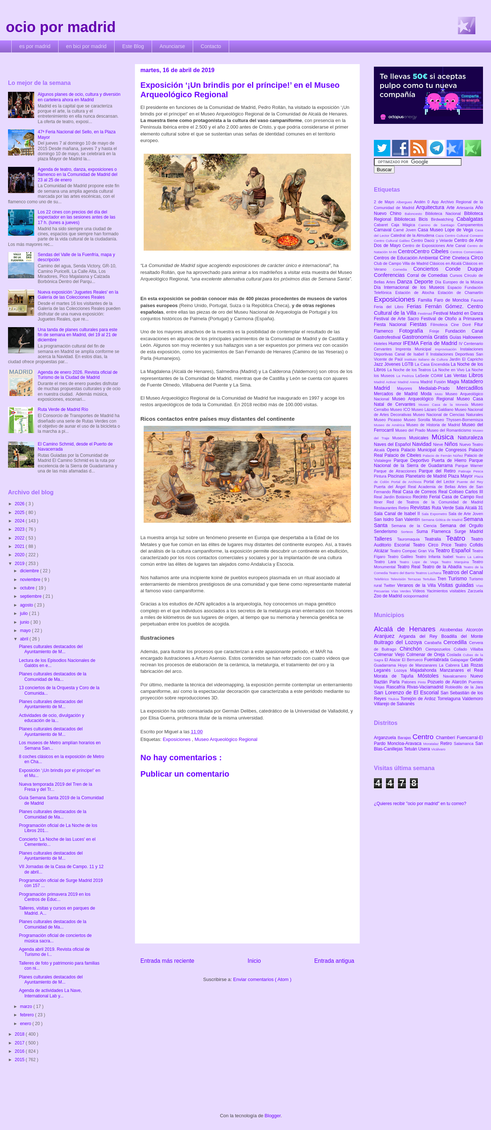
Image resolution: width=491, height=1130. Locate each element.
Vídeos (419, 591)
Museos (400, 438)
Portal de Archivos (407, 482)
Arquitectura (431, 207)
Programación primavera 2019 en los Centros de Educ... (55, 897)
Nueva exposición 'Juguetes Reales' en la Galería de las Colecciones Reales (78, 295)
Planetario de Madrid (427, 476)
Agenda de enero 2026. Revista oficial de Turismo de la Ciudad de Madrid (78, 375)
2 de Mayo (385, 202)
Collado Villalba (468, 649)
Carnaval (383, 229)
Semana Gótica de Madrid (442, 520)
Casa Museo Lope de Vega (446, 229)
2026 (20, 503)
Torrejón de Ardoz (419, 698)
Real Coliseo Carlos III (460, 491)
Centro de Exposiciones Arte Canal (435, 245)
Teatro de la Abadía (442, 566)
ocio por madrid (61, 27)
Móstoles (430, 676)
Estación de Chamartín (460, 292)
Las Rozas (472, 665)
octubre (28, 587)
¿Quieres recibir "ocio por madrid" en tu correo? (420, 803)
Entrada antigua (334, 961)
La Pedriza (406, 376)
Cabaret (382, 225)
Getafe (476, 659)
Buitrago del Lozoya (399, 642)
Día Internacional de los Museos (411, 287)
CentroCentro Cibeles (424, 251)
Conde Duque (464, 269)
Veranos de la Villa (417, 585)
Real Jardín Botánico (393, 497)
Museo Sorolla (418, 419)
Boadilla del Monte (462, 636)
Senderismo (387, 531)
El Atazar (393, 660)
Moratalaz (431, 744)
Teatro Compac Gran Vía (412, 551)
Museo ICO (400, 409)
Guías (456, 337)
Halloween (473, 337)
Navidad (422, 444)
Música (445, 437)
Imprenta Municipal (415, 349)
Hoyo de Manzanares (418, 665)
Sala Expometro (435, 514)
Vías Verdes (402, 591)
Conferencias (390, 275)
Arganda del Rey (420, 636)
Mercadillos (469, 388)
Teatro (458, 538)
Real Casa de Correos (415, 491)
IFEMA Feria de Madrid (431, 343)
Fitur (478, 324)
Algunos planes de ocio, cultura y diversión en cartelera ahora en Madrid (79, 97)
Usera (424, 749)
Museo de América (390, 425)
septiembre (31, 596)
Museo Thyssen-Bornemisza (457, 419)
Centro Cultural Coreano (464, 236)
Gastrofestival (388, 337)
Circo (477, 257)
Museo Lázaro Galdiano (433, 409)
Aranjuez (386, 636)
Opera (394, 449)
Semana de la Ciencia (415, 525)
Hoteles (381, 343)
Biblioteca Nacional (444, 213)
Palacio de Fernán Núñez (443, 456)
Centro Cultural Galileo (392, 241)
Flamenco (386, 331)
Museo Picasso (389, 419)
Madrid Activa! (386, 382)
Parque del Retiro (438, 471)
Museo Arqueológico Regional (226, 739)
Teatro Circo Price (433, 545)
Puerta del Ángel (391, 486)
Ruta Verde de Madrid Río (63, 409)
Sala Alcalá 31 (469, 507)
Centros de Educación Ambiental (407, 257)
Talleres (385, 539)
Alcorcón (474, 629)
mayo (26, 630)
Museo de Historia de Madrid (434, 425)
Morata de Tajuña (396, 676)
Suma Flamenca (435, 531)
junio (25, 622)
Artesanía (465, 207)
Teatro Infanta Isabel (435, 556)
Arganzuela (386, 737)
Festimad (425, 313)
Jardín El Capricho (466, 359)
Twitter (390, 585)
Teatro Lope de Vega (420, 562)
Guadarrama (386, 665)
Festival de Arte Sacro (397, 318)
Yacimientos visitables (447, 591)
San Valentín (408, 519)
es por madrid (35, 46)
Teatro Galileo (401, 556)
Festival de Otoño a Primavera (452, 318)
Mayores (408, 388)
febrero (27, 1014)
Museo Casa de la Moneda (445, 405)
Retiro (404, 508)
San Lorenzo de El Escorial (407, 692)
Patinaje (465, 471)
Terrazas (415, 579)
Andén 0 (423, 202)
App (436, 202)
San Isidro (384, 519)
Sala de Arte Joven (465, 513)
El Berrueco (413, 660)
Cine (446, 257)
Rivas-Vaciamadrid (426, 687)
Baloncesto (415, 214)
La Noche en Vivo (449, 370)
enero (26, 1023)
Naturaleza (470, 437)
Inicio (254, 961)
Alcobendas (453, 629)
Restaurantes (386, 508)
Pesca (478, 471)
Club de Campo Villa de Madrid (402, 263)
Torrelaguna (450, 698)
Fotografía (414, 331)
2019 (20, 563)
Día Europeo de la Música (459, 282)
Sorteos (408, 532)
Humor (395, 343)
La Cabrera (450, 665)
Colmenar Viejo (390, 654)
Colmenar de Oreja (426, 654)
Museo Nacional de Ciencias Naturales (448, 414)
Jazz (379, 364)
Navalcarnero (456, 676)
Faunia (477, 300)
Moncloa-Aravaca (405, 743)
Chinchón (413, 649)
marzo (26, 1006)
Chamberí (446, 737)
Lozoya (402, 670)
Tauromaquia (410, 539)
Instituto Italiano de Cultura (427, 359)
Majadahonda (425, 670)
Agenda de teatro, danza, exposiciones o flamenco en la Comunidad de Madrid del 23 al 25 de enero (77, 175)
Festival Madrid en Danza (458, 313)
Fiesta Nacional (392, 324)
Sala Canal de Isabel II (398, 513)
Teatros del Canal (462, 572)
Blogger (273, 1115)
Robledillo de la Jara (464, 687)
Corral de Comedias (428, 275)
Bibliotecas (406, 219)
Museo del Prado (411, 430)
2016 (20, 1051)
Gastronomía (418, 337)
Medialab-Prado (438, 388)
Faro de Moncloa (452, 300)
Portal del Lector (440, 481)
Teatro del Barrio (402, 573)
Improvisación (447, 349)
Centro (424, 737)
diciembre (30, 570)
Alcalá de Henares (407, 629)
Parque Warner (469, 465)
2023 (20, 529)
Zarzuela (475, 591)
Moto (440, 394)
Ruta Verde (443, 507)
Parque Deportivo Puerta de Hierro (431, 460)
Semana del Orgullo (461, 525)
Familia (426, 300)
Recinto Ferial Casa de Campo (444, 496)
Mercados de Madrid (397, 393)
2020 (20, 554)
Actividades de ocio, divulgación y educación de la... (51, 718)
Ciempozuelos (440, 649)
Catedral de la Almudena (413, 235)
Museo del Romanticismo (449, 430)
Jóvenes (393, 364)
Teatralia (435, 539)
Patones (410, 682)
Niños (451, 444)
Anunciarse (172, 46)
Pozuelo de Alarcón (447, 681)
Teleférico (382, 579)
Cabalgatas (469, 219)
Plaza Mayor (461, 476)
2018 (20, 1034)
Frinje (437, 331)
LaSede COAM (429, 375)
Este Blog (133, 46)
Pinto (423, 682)
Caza (440, 236)
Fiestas (420, 324)
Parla (396, 681)
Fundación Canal (464, 331)
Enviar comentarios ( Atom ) (262, 979)
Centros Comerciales (466, 252)
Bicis (425, 219)
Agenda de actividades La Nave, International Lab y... (50, 993)
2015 (20, 1059)
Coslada (455, 654)
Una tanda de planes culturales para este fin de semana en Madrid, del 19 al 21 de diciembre (77, 335)
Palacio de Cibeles (403, 455)
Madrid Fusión (433, 382)
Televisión (399, 579)
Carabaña (433, 642)
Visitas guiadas (457, 585)
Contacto (211, 46)
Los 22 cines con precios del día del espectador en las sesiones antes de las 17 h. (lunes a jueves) (76, 217)
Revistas (421, 507)
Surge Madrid (468, 531)
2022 (20, 538)
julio (24, 613)
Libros (476, 375)
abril (24, 638)
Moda (428, 393)
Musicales (420, 437)
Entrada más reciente (167, 961)
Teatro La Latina (469, 557)
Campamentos (470, 225)
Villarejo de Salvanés (394, 703)
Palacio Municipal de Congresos (435, 449)
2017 (20, 1042)
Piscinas (397, 476)
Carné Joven (405, 230)
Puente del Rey (470, 482)
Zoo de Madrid (388, 596)
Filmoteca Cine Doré (452, 324)
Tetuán (411, 749)
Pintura (381, 476)
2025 (20, 512)
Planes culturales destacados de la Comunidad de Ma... (52, 676)
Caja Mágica (404, 225)
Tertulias (430, 579)
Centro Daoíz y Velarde (432, 240)
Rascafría (396, 687)
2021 (20, 546)
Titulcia (394, 699)
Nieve (438, 444)
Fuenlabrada (437, 659)
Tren (442, 578)
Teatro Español (453, 550)
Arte (452, 207)
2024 (20, 520)
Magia (454, 381)
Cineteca (461, 257)
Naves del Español (393, 444)
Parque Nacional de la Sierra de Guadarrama (428, 463)
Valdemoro (472, 698)
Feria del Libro (390, 307)
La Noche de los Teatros (409, 370)
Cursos (457, 275)
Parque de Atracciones (396, 471)
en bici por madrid (86, 46)
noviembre (30, 579)
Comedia (403, 269)
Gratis (442, 337)
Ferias (416, 306)
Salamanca (464, 743)
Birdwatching (443, 219)
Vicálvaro (438, 749)
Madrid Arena (409, 382)
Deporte (424, 282)
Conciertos (429, 269)
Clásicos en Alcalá (446, 263)
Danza (405, 282)
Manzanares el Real (461, 670)
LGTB (408, 364)
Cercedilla (456, 642)
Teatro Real (409, 566)
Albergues (405, 202)
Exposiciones (177, 739)
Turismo (458, 578)
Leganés (384, 670)
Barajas (405, 737)
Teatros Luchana (428, 573)
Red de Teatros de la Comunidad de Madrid (435, 502)
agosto (27, 605)
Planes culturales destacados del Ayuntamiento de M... (51, 649)
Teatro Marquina (457, 562)
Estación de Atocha (416, 292)
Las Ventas (456, 375)
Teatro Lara (386, 562)
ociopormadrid (415, 596)
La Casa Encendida (433, 364)
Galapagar (460, 660)
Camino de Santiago (437, 225)
